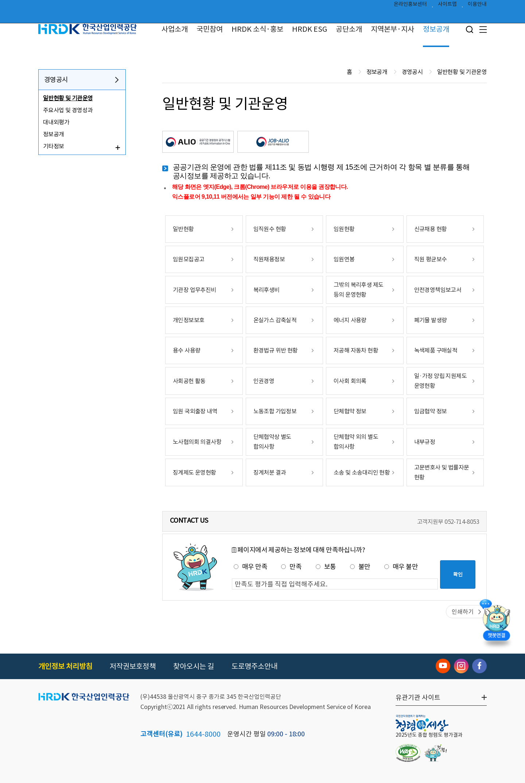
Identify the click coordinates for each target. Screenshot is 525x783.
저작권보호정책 (133, 666)
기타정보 (53, 146)
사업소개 (175, 29)
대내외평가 (56, 122)
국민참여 (210, 29)
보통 (326, 566)
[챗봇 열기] (496, 624)
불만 (360, 566)
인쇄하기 (463, 611)
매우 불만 (401, 566)
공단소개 (349, 29)
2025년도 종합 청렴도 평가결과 (429, 735)
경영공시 (56, 79)
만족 (291, 566)
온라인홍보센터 (410, 6)
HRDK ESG (309, 29)
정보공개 (436, 29)
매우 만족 (250, 566)
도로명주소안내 (254, 666)
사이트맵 (447, 6)
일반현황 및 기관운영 (68, 98)
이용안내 (477, 6)
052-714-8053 (461, 521)
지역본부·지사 (392, 29)
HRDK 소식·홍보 (257, 29)
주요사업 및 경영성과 (68, 110)
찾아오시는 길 (193, 666)
